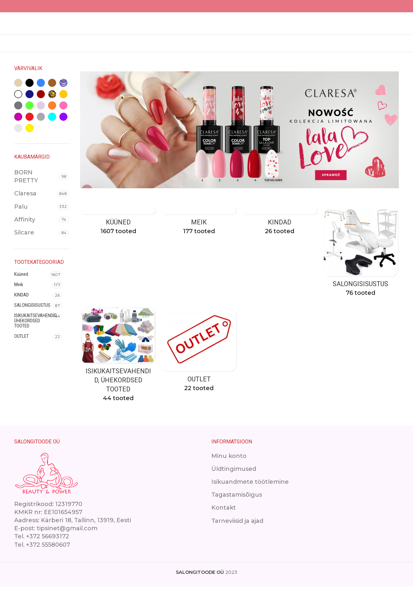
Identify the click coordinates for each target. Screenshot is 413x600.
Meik (18, 297)
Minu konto (229, 468)
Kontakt (223, 520)
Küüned (21, 286)
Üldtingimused (233, 482)
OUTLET (21, 348)
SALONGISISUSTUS (32, 317)
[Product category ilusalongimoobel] (361, 266)
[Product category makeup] (198, 235)
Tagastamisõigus (236, 508)
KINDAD (21, 307)
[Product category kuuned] (117, 235)
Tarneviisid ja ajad (237, 533)
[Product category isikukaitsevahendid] (117, 369)
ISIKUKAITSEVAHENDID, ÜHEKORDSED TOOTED (33, 333)
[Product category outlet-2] (198, 364)
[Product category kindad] (280, 235)
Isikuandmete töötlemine (250, 495)
